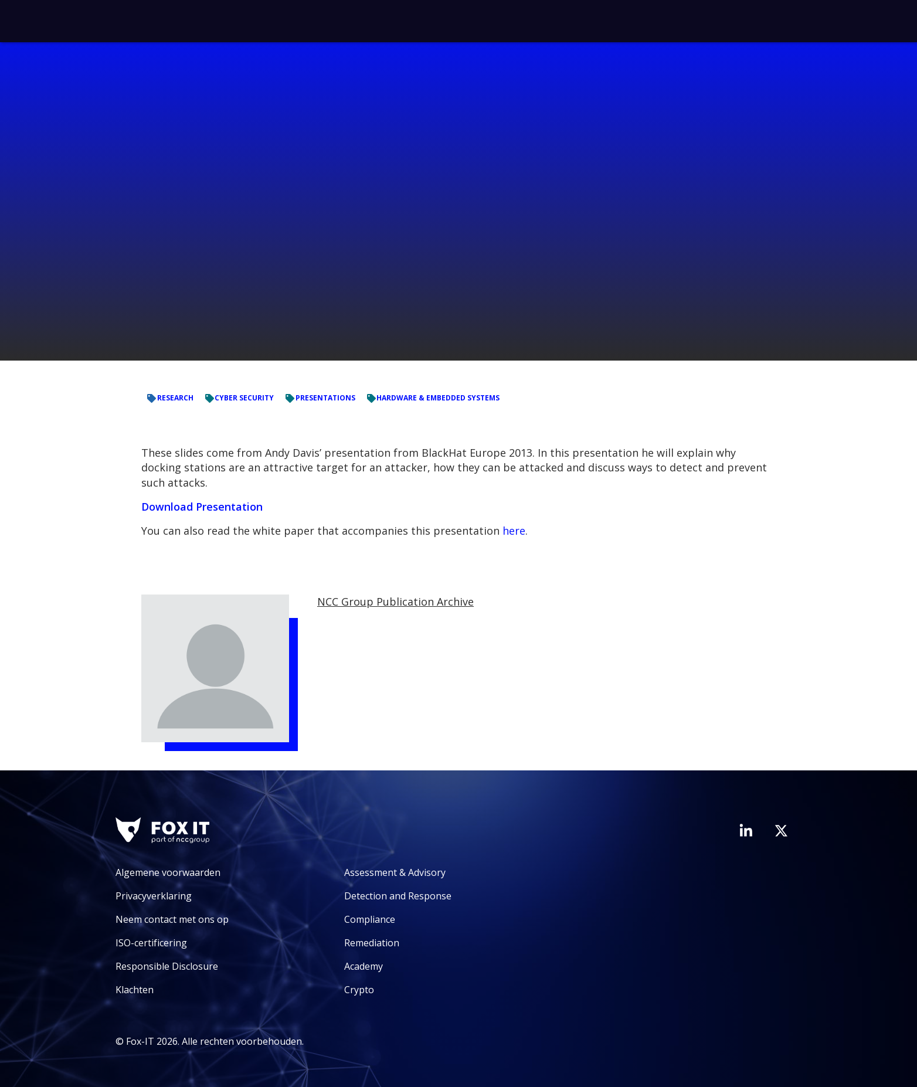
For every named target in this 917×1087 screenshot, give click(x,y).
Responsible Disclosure (167, 966)
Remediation (371, 942)
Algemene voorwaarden (168, 872)
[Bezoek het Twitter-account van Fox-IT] (781, 831)
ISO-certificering (151, 942)
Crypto (359, 989)
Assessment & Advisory (395, 872)
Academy (363, 966)
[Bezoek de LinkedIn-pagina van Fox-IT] (745, 830)
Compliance (369, 919)
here (513, 531)
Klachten (135, 989)
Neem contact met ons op (172, 919)
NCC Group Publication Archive (395, 602)
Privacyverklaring (154, 895)
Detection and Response (397, 895)
